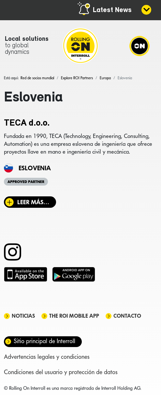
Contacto (127, 315)
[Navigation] (139, 45)
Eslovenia (35, 168)
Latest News (112, 10)
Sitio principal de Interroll (44, 341)
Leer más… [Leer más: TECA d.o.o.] (33, 202)
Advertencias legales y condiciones (47, 357)
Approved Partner (25, 181)
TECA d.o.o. (27, 123)
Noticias (23, 315)
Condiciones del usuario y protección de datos (61, 372)
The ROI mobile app (74, 315)
